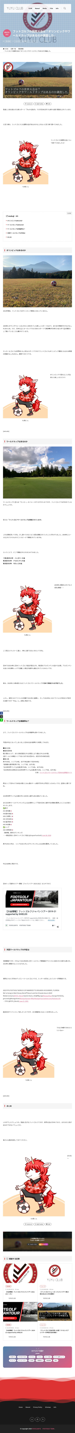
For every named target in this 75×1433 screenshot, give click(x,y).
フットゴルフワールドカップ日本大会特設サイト (56, 772)
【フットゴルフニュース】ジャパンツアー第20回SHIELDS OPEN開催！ (54, 1293)
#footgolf (37, 998)
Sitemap (48, 1407)
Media (45, 8)
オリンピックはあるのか (14, 221)
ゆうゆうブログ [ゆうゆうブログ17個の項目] (23, 1357)
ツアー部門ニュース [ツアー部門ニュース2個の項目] (60, 1357)
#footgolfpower (25, 998)
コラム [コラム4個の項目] (41, 1357)
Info (57, 8)
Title (51, 8)
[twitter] (43, 1419)
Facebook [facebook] (29, 104)
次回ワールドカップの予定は (15, 233)
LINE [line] (49, 104)
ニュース (43, 1286)
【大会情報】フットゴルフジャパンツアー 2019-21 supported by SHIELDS (20, 1331)
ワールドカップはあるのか (15, 225)
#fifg (32, 998)
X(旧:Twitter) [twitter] (40, 104)
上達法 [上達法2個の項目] (32, 1361)
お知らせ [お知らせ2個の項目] (13, 1357)
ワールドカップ (33, 41)
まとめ (9, 237)
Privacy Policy (37, 1407)
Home (21, 1407)
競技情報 (8, 41)
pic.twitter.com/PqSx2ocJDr (51, 998)
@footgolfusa (47, 996)
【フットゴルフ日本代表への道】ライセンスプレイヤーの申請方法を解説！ (54, 1331)
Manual (37, 8)
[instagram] (37, 1419)
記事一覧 (13, 49)
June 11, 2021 (23, 1001)
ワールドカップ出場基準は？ (15, 229)
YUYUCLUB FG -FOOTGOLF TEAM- (43, 1429)
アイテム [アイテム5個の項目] (33, 1357)
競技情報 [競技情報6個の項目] (49, 1361)
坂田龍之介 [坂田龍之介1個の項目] (41, 1361)
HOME (6, 49)
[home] (32, 1419)
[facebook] (1, 713)
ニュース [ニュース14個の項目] (13, 1361)
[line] (1, 720)
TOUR (30, 8)
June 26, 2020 (46, 835)
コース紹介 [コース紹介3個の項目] (49, 1357)
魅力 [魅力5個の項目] (56, 1361)
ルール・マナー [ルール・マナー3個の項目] (23, 1361)
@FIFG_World (18, 996)
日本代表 (17, 41)
